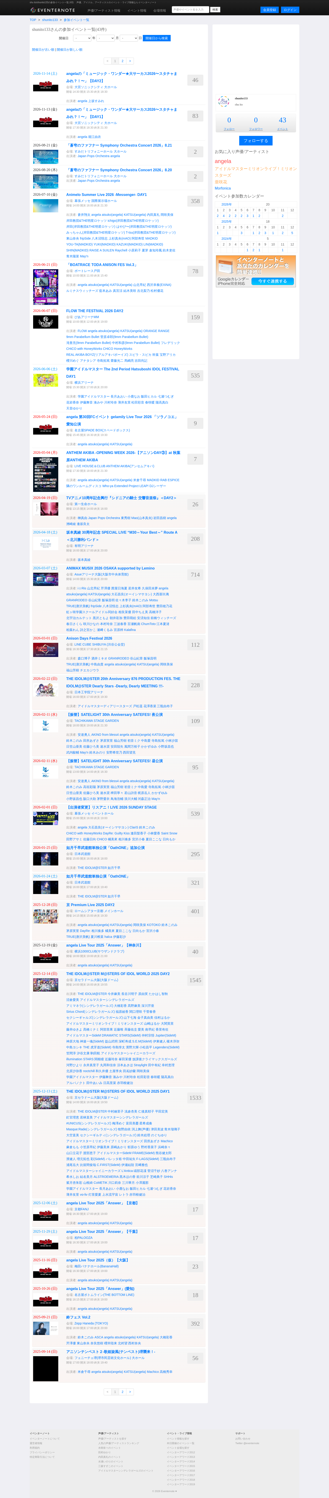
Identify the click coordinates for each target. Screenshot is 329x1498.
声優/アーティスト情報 (104, 10)
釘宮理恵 (72, 1117)
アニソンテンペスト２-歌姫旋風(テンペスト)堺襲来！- (110, 1352)
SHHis (168, 1177)
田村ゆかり (104, 1452)
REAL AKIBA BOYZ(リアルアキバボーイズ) (97, 354)
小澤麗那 (142, 1182)
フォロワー (256, 129)
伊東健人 (159, 1041)
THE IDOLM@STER (92, 868)
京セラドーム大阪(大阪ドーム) (96, 980)
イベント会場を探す (178, 1447)
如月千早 (114, 868)
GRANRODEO (76, 600)
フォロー (229, 129)
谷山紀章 (94, 600)
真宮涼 (117, 291)
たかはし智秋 (158, 994)
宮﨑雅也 (141, 1165)
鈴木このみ (140, 600)
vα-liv (84, 1194)
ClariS (134, 827)
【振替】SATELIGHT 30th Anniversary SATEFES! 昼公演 (114, 761)
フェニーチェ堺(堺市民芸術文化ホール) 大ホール (109, 1358)
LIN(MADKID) (153, 244)
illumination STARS (80, 1059)
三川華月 (128, 1182)
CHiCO (108, 349)
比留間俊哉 (88, 1165)
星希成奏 (145, 1123)
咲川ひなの (91, 624)
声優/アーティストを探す (112, 1438)
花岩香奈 (72, 402)
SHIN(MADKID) (77, 250)
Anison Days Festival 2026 (89, 638)
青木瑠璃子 (172, 1129)
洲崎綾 (71, 524)
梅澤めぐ (118, 1123)
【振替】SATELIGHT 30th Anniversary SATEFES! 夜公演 (114, 715)
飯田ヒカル (149, 396)
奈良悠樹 (96, 1343)
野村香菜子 (149, 1147)
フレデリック (170, 343)
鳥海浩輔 (117, 799)
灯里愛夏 (94, 1194)
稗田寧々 (117, 793)
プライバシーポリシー (42, 1452)
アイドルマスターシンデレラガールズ (107, 1000)
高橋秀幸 (166, 1372)
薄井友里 (124, 402)
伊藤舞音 (86, 402)
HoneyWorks (123, 349)
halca (108, 937)
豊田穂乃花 (164, 606)
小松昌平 (145, 1047)
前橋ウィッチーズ (163, 618)
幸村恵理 (168, 1065)
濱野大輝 (132, 1047)
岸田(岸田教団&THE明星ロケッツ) (90, 226)
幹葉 (155, 354)
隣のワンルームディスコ (83, 486)
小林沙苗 (171, 740)
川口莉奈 (114, 1182)
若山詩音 (130, 793)
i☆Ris (82, 588)
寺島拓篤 (103, 360)
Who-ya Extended (115, 486)
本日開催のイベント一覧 (180, 1443)
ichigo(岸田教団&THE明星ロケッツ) (133, 220)
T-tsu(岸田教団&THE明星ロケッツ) (151, 232)
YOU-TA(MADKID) (79, 244)
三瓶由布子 (165, 706)
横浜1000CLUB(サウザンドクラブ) (99, 951)
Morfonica (223, 188)
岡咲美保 (167, 214)
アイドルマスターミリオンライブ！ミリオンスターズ (104, 1023)
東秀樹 (125, 518)
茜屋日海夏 (119, 588)
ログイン (290, 10)
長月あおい (119, 396)
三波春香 (120, 624)
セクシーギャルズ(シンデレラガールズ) (94, 1017)
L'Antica (127, 1171)
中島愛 (146, 740)
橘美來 (112, 839)
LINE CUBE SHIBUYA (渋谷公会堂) (99, 644)
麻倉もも (72, 1147)
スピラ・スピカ (140, 354)
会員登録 (269, 10)
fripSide (85, 238)
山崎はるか (152, 1023)
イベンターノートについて (45, 1438)
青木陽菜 (72, 256)
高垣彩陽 (89, 787)
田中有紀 (154, 1065)
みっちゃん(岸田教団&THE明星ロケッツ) (95, 232)
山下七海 (130, 1017)
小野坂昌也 (166, 746)
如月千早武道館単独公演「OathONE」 (98, 876)
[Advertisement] (256, 59)
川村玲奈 (110, 402)
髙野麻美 (134, 1005)
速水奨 (105, 746)
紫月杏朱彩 (74, 1182)
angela (82, 101)
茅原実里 (106, 740)
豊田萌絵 (129, 618)
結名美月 (86, 1177)
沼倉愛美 (72, 1000)
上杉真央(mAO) (120, 238)
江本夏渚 (163, 624)
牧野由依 (124, 1129)
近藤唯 (118, 1029)
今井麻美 (114, 994)
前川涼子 (142, 1177)
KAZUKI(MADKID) (130, 244)
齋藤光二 (117, 360)
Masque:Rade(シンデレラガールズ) (91, 1129)
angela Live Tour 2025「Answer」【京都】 (104, 1203)
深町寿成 (125, 1041)
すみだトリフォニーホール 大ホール (100, 151)
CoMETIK (101, 1182)
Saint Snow (169, 833)
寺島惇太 (118, 1047)
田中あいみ (94, 1083)
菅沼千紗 (153, 1171)
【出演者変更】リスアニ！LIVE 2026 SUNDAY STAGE (111, 807)
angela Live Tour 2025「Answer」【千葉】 (104, 1232)
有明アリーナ (84, 546)
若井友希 (134, 588)
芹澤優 (105, 588)
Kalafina (130, 630)
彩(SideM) (97, 1159)
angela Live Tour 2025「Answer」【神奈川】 (106, 945)
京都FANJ (81, 1209)
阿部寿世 (138, 238)
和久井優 (102, 1071)
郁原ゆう (133, 1147)
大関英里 (167, 1023)
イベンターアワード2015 (181, 1466)
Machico (167, 1141)
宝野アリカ (168, 354)
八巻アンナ (169, 1171)
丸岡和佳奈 (108, 1065)
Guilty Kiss (122, 833)
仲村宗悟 (148, 1035)
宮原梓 (118, 630)
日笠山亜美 (74, 746)
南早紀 (150, 1029)
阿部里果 (106, 1029)
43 (282, 120)
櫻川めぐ (72, 360)
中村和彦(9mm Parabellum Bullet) (136, 343)
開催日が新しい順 (69, 49)
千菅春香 (149, 1011)
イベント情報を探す (178, 1438)
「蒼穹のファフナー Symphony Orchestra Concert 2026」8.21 (119, 145)
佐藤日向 (89, 839)
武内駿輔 (72, 752)
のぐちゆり (159, 1135)
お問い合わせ (242, 1438)
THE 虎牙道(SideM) (97, 1047)
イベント (282, 129)
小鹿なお (133, 396)
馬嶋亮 (129, 360)
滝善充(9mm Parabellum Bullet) (88, 343)
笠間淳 (71, 1053)
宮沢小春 (138, 839)
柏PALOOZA (83, 1238)
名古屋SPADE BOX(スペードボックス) (102, 430)
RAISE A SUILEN (101, 250)
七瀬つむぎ (166, 396)
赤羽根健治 (125, 1083)
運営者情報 (36, 1443)
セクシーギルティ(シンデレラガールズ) (108, 1135)
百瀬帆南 (133, 624)
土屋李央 (115, 1071)
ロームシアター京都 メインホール (98, 911)
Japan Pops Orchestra (93, 156)
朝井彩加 (116, 618)
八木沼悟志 (100, 238)
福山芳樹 (72, 670)
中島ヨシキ (74, 1047)
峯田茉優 (125, 1059)
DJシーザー (157, 486)
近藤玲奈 (111, 1059)
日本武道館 (82, 854)
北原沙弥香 (74, 1071)
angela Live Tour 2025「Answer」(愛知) (100, 1289)
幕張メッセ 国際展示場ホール (95, 201)
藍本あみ (105, 291)
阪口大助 (89, 799)
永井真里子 (91, 1065)
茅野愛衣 (103, 799)
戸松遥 (138, 706)
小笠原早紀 (88, 1147)
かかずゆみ (149, 746)
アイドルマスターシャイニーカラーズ (128, 1053)
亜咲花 (221, 182)
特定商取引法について (42, 1457)
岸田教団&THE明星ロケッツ (86, 220)
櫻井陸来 (110, 1343)
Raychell (121, 250)
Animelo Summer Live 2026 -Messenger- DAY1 (106, 195)
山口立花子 (74, 1153)
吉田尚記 (141, 360)
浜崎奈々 (164, 1147)
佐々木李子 (123, 600)
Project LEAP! (139, 486)
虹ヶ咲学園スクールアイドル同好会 (91, 612)
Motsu (153, 600)
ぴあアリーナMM (86, 317)
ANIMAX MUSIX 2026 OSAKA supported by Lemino (110, 568)
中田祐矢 (129, 1159)
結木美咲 (129, 291)
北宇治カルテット (79, 618)
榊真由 (82, 518)
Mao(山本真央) (142, 518)
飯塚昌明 (108, 600)
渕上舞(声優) (141, 1129)
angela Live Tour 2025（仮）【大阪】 (99, 1260)
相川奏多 (124, 839)
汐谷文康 (83, 1053)
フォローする (256, 140)
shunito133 (50, 20)
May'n (84, 256)
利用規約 (35, 1447)
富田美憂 (132, 1123)
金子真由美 (145, 1017)
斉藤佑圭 (130, 1029)
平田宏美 (161, 1111)
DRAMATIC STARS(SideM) (121, 1035)
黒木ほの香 (127, 1177)
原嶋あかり (119, 1147)
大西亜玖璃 (161, 594)
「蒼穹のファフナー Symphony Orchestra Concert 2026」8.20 (119, 170)
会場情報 (159, 10)
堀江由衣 (94, 137)
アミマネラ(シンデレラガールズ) (89, 1005)
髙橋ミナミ (91, 1029)
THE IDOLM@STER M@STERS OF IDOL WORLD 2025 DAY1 (118, 1091)
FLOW (82, 331)
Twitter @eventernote (247, 1443)
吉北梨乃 (143, 291)
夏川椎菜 (97, 937)
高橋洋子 (155, 612)
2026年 (226, 204)
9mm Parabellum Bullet (82, 337)
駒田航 (95, 1053)
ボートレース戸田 (87, 271)
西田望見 (129, 752)
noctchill (89, 1071)
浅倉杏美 (131, 1111)
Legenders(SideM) (166, 1047)
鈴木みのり (97, 752)
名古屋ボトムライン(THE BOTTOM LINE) (104, 1295)
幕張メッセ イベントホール (94, 813)
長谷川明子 (129, 994)
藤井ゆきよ (74, 1029)
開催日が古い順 (43, 49)
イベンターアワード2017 (181, 1475)
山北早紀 (139, 285)
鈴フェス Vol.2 (78, 1317)
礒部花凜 (140, 1171)
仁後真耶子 (146, 1111)
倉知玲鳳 (155, 250)
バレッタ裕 (114, 1159)
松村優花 (157, 291)
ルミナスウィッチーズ (82, 291)
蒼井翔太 (84, 214)
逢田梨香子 (138, 833)
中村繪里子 (116, 1111)
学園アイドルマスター (94, 396)
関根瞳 (99, 1059)
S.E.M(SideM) (142, 1041)
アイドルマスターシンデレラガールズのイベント (126, 1470)
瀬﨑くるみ (105, 630)
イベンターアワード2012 (181, 1452)
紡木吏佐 (169, 250)
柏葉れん (72, 630)
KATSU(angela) (135, 214)
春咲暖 (150, 402)
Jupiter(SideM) (165, 1035)
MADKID (151, 238)
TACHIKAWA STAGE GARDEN (96, 721)
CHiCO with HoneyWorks (84, 349)
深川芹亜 (147, 1005)
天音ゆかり (74, 408)
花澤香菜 (149, 706)
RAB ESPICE (169, 480)
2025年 (226, 221)
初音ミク (133, 740)
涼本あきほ (125, 1065)
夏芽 (145, 250)
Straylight (140, 1065)
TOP (33, 20)
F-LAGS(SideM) (147, 1159)
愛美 (141, 1029)
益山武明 (111, 1041)
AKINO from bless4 (105, 734)
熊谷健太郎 (164, 1153)
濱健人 (71, 1159)
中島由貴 (97, 664)
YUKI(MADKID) (105, 244)
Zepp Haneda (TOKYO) (91, 1323)
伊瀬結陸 (127, 1165)
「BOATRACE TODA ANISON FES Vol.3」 (102, 265)
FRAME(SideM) (143, 1153)
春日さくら (74, 624)
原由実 (143, 994)
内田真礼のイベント (109, 1457)
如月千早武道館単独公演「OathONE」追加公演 (105, 848)
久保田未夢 (150, 588)
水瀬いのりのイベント (110, 1461)
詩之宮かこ (88, 630)
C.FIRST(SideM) (108, 1165)
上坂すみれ (96, 101)
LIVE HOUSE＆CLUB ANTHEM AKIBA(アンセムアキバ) (114, 466)
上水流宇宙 (110, 1194)
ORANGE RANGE (156, 331)
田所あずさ (91, 740)
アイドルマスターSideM (83, 1035)
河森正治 (144, 799)
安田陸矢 (117, 746)
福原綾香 (122, 1011)
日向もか (169, 839)
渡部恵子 (89, 1153)
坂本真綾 (84, 560)
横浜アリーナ (84, 382)
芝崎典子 (156, 1177)
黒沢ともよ (101, 618)
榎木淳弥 (173, 1041)
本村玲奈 (106, 624)
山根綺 (88, 1182)
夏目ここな (154, 839)
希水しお (72, 1177)
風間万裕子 (132, 746)
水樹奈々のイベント (109, 1447)
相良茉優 (124, 612)
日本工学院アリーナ (88, 692)
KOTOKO (154, 925)
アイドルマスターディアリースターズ (105, 706)
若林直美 (86, 1117)
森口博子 (84, 658)
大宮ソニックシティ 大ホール (95, 87)
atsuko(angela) (112, 214)
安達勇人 (84, 734)
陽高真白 (162, 402)
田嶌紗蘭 (129, 1071)
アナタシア (88, 360)
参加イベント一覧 (76, 20)
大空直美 (72, 1135)
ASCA (99, 1337)
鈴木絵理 (143, 1135)
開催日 (64, 38)
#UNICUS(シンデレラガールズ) (88, 1123)
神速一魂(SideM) (92, 1041)
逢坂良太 (83, 524)
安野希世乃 (114, 752)
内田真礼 (153, 214)
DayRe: (108, 833)
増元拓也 (83, 1159)
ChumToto (148, 624)
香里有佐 (162, 1029)
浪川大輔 (130, 799)
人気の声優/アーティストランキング (118, 1443)
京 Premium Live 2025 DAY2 (90, 905)
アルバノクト (75, 1083)
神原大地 (72, 1041)
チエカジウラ (89, 670)
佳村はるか (162, 1017)
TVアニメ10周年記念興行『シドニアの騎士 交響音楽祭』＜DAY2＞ (121, 498)
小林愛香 (153, 833)
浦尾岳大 (72, 1165)
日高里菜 (109, 1083)
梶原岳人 (144, 793)
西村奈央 (134, 1343)
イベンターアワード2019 (181, 1484)
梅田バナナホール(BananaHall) (96, 1266)
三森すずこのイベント (110, 1466)
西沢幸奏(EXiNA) (159, 285)
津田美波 (157, 1129)
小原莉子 (134, 250)
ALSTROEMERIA (106, 1177)
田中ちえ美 (140, 612)
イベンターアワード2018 (181, 1479)
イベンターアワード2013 (181, 1457)
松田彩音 (137, 402)
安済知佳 (143, 618)
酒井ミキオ (99, 658)
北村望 (122, 1343)
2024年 (226, 238)
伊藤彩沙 (119, 937)
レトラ (124, 1194)
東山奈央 (72, 238)
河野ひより (74, 1065)
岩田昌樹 (159, 518)
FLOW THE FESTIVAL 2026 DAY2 (94, 311)
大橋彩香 (120, 1005)
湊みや (98, 402)
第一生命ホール (85, 504)
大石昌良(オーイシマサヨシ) (131, 594)
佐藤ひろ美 (91, 746)
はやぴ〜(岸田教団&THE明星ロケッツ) (144, 226)
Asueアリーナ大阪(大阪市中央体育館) (101, 574)
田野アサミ (74, 839)
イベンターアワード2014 (181, 1461)
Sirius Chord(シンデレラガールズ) (90, 1011)
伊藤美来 (103, 1147)
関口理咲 (135, 1011)
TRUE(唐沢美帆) (78, 606)
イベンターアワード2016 (181, 1470)
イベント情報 (136, 10)
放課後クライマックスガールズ (154, 1059)
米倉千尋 (139, 480)
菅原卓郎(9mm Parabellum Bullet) (124, 337)
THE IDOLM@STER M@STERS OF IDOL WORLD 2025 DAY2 (118, 974)
